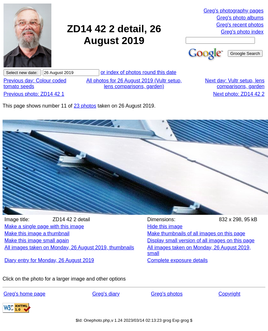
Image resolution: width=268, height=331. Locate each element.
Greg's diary (106, 294)
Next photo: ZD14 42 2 (238, 94)
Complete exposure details (177, 260)
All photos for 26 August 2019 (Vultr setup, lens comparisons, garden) (134, 83)
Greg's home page (24, 294)
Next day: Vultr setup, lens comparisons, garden (234, 83)
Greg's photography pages (234, 10)
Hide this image (164, 226)
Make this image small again (36, 240)
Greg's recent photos (240, 24)
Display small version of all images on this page (201, 240)
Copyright (229, 294)
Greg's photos (166, 294)
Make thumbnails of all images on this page (196, 233)
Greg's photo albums (240, 17)
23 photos (85, 106)
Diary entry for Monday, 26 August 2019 (49, 260)
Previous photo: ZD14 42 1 (34, 94)
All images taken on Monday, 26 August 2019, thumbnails (69, 247)
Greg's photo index (242, 31)
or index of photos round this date (138, 72)
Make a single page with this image (44, 226)
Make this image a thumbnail (37, 233)
